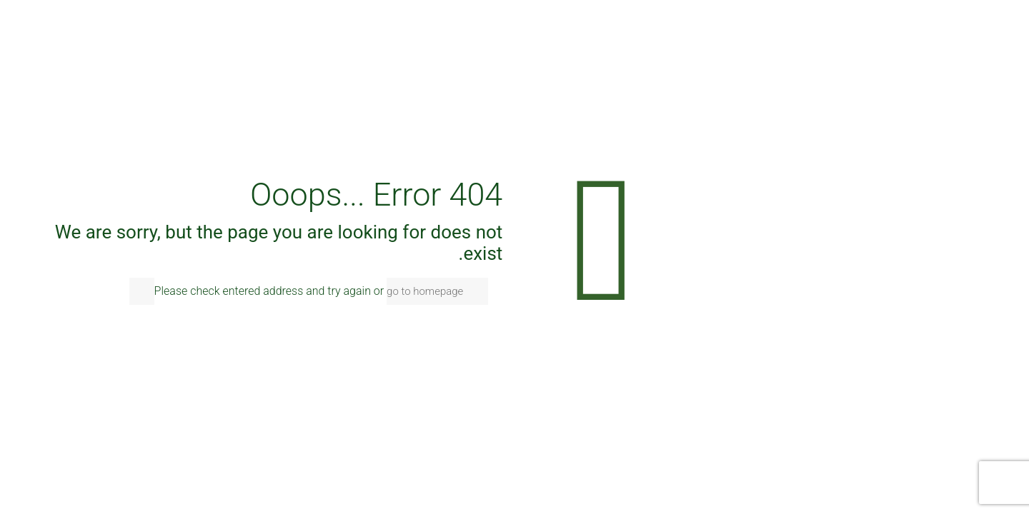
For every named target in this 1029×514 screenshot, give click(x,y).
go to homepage (425, 291)
